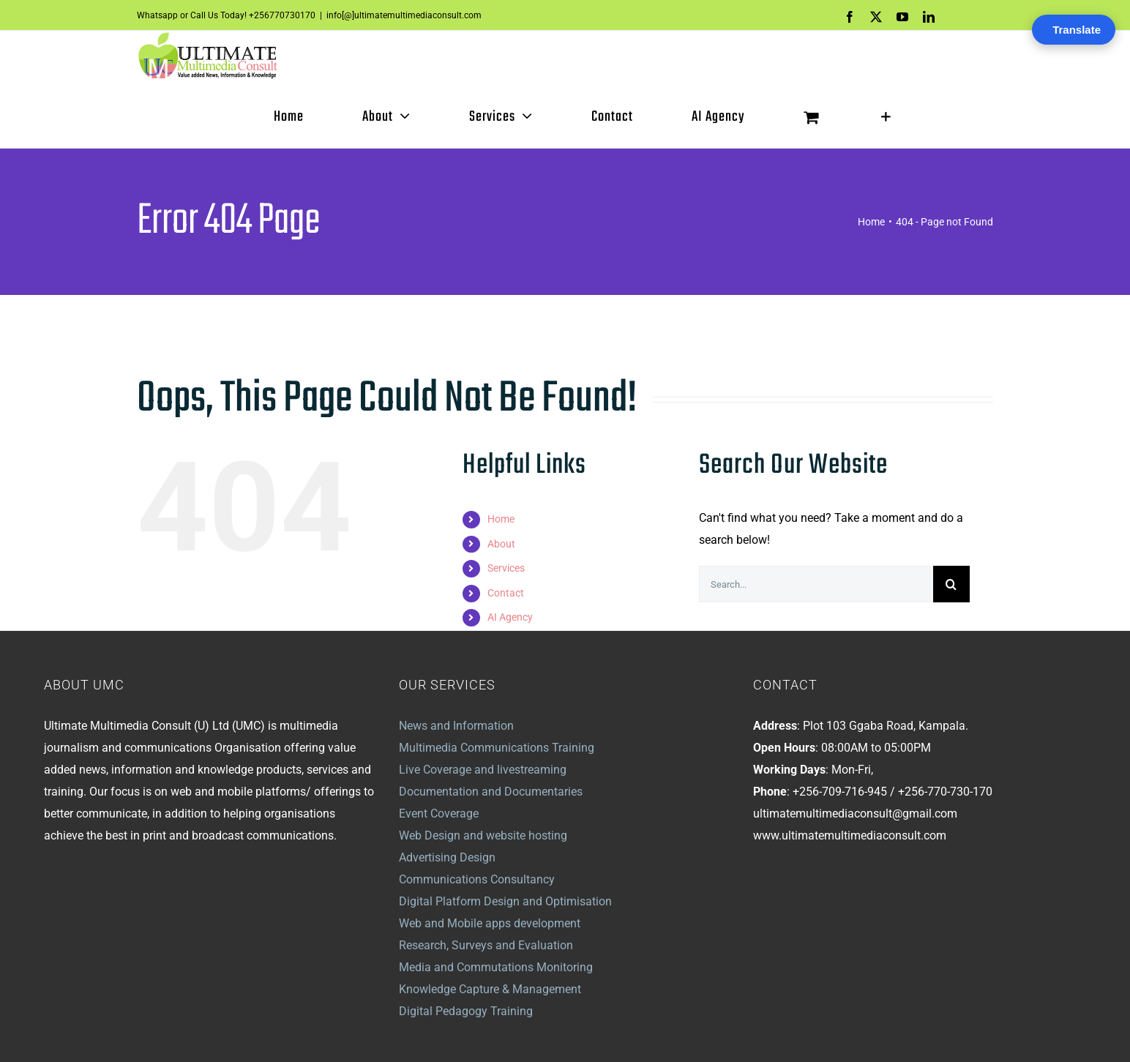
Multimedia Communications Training (496, 748)
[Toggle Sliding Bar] (886, 117)
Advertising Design (447, 857)
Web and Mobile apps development (489, 923)
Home (501, 519)
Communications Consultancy (477, 879)
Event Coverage (439, 813)
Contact (505, 593)
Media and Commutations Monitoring (496, 967)
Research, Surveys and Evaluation (486, 945)
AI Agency (510, 618)
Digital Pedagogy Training (466, 1011)
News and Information (456, 726)
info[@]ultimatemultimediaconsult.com (404, 15)
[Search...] (816, 584)
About (501, 544)
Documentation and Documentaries (491, 792)
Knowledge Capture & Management (490, 989)
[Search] (951, 584)
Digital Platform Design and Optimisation (505, 901)
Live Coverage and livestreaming (482, 770)
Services (506, 569)
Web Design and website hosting (483, 835)
